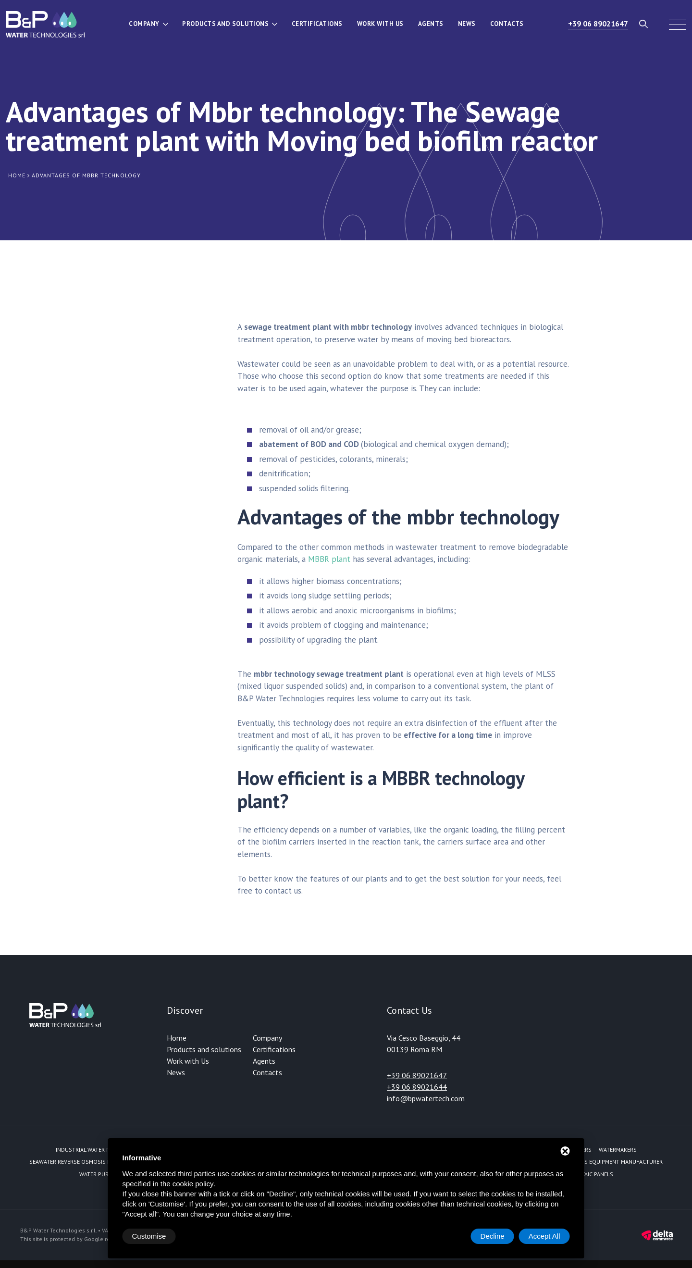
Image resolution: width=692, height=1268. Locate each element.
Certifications (317, 24)
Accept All (544, 1236)
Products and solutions (225, 24)
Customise (149, 1236)
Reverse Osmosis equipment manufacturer (601, 1161)
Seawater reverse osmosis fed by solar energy (97, 1161)
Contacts (507, 24)
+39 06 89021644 (417, 1087)
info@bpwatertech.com (426, 1098)
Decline (493, 1236)
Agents (431, 24)
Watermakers (618, 1149)
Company (144, 24)
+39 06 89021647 (598, 23)
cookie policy (193, 1184)
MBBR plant (329, 559)
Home (176, 1038)
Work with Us (380, 24)
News (467, 24)
